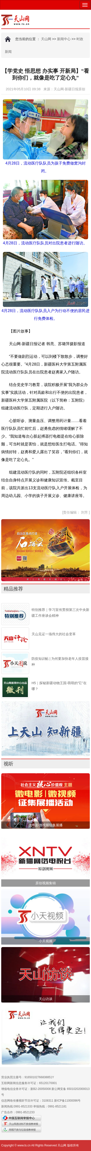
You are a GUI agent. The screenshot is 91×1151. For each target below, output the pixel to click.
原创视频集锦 (45, 883)
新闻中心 (64, 39)
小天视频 (45, 941)
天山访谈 (45, 999)
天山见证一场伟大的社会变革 (54, 634)
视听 (8, 763)
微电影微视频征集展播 (46, 825)
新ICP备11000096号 (67, 1100)
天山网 (46, 39)
